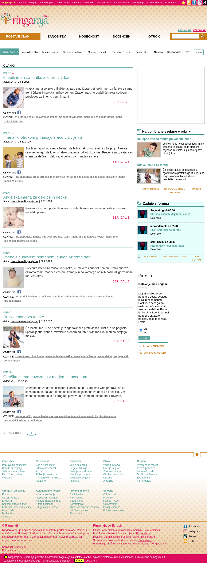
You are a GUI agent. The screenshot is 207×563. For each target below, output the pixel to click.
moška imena (82, 117)
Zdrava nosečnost (46, 468)
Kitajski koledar (44, 504)
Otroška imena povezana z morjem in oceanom (45, 377)
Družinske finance (147, 474)
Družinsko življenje (121, 52)
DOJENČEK (9, 52)
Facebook (194, 526)
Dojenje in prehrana (73, 52)
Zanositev (57, 36)
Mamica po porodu (97, 52)
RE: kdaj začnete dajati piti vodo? (171, 214)
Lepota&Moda (121, 2)
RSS (191, 541)
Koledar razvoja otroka (48, 500)
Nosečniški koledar (46, 497)
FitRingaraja (138, 2)
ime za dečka (98, 117)
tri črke (19, 117)
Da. (144, 329)
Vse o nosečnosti (45, 465)
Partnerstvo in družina (48, 477)
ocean (60, 416)
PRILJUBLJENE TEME (175, 256)
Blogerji (33, 2)
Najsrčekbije (76, 497)
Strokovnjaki (46, 2)
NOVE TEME (150, 256)
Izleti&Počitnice (104, 2)
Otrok (154, 36)
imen (115, 236)
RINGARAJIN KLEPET (179, 52)
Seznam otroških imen (14, 504)
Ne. (144, 332)
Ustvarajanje (77, 504)
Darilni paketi (62, 2)
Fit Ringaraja (144, 480)
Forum (5, 494)
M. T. (13, 81)
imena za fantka (54, 356)
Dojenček (156, 217)
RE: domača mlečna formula (167, 245)
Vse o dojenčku (30, 52)
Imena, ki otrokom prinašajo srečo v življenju (42, 137)
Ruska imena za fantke (23, 317)
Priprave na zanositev (14, 465)
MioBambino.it (152, 530)
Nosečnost (89, 36)
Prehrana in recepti (147, 465)
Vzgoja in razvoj (112, 465)
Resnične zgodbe (12, 474)
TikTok (192, 536)
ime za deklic (81, 176)
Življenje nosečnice (46, 474)
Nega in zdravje (50, 52)
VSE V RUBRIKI (150, 189)
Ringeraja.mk (159, 543)
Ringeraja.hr (148, 536)
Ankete (6, 516)
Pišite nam (109, 497)
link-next (35, 434)
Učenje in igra (111, 468)
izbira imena (11, 121)
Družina (107, 477)
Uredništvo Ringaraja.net (24, 201)
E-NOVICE (170, 2)
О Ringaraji (109, 494)
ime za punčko (23, 176)
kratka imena (114, 117)
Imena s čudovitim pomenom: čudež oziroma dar (46, 257)
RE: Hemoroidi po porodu (166, 229)
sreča (36, 176)
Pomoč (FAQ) (111, 500)
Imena (199, 52)
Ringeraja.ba (143, 533)
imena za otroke (13, 181)
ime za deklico (12, 240)
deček (50, 236)
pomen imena (12, 360)
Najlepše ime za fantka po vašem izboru (165, 139)
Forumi (22, 2)
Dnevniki (7, 500)
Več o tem (91, 560)
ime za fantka (66, 117)
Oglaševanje (110, 504)
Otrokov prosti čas (113, 474)
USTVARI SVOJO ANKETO (153, 353)
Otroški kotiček (154, 2)
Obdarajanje (76, 500)
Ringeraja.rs (145, 540)
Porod (39, 471)
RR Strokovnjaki (79, 510)
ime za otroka (32, 117)
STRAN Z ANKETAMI (153, 346)
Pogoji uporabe (111, 507)
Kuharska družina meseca (84, 507)
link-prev (27, 434)
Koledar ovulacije (45, 494)
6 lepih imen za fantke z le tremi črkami (38, 77)
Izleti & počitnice (146, 468)
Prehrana (76, 2)
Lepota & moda (145, 471)
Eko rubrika (143, 477)
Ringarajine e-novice (47, 507)
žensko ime (39, 236)
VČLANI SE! (199, 30)
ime (21, 121)
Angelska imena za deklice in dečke (35, 197)
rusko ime (21, 356)
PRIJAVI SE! (184, 30)
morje (52, 416)
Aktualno (158, 52)
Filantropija (76, 513)
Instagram (194, 531)
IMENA (7, 73)
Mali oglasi (8, 513)
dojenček (123, 356)
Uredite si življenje (12, 468)
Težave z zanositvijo (13, 471)
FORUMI (197, 189)
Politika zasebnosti (113, 510)
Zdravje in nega (112, 471)
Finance (88, 2)
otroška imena (48, 117)
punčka (58, 236)
